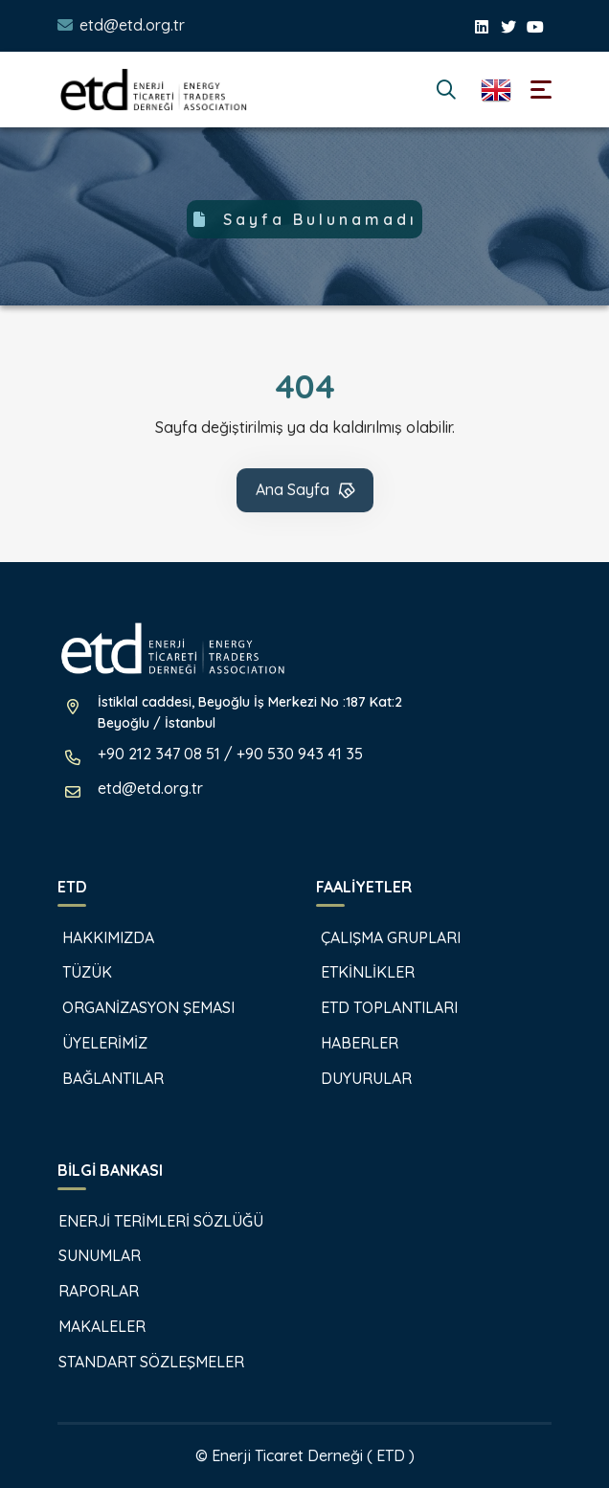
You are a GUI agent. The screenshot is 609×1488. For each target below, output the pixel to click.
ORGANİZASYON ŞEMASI (136, 1007)
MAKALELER (92, 1326)
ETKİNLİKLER (356, 971)
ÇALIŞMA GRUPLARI (379, 937)
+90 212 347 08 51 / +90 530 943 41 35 (230, 753)
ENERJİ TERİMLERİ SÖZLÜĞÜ (150, 1220)
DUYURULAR (354, 1078)
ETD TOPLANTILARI (377, 1007)
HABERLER (347, 1042)
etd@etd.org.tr (132, 24)
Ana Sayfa (306, 491)
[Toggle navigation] (541, 89)
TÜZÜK (75, 971)
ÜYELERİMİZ (92, 1042)
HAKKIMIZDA (96, 937)
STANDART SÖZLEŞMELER (141, 1361)
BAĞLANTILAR (101, 1078)
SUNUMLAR (89, 1255)
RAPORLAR (88, 1290)
